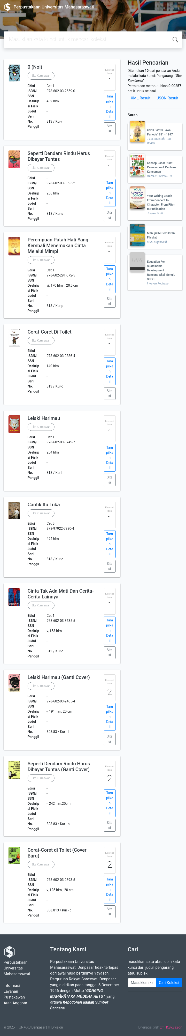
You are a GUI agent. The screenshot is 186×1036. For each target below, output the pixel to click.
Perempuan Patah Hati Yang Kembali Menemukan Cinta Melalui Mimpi (58, 245)
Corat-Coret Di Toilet (49, 332)
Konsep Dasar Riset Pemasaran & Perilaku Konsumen (161, 167)
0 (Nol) (35, 67)
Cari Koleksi (169, 982)
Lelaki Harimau (44, 418)
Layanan (11, 991)
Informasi (12, 985)
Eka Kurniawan (41, 75)
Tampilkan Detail (109, 106)
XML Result (140, 98)
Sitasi (110, 128)
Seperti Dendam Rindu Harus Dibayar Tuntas (59, 156)
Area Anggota (15, 1003)
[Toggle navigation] (175, 7)
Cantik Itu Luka (44, 504)
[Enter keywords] (142, 982)
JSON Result (167, 98)
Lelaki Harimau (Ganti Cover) (59, 677)
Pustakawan (14, 997)
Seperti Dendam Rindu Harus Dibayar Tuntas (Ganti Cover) (59, 766)
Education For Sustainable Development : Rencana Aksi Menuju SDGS (161, 270)
